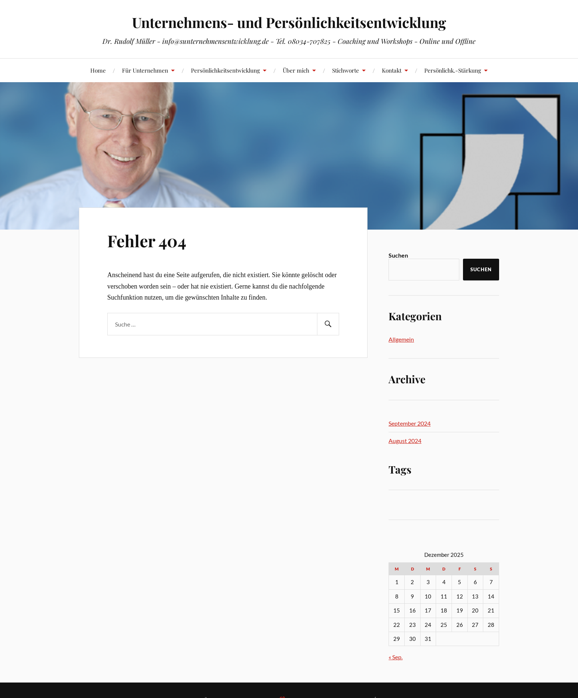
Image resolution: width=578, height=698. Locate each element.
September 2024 (410, 423)
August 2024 (405, 440)
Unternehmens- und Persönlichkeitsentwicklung (289, 22)
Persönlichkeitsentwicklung (225, 70)
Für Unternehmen (145, 70)
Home (98, 70)
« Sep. (396, 656)
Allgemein (401, 339)
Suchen (398, 255)
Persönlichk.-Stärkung (452, 70)
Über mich (296, 70)
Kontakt (391, 70)
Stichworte (345, 70)
